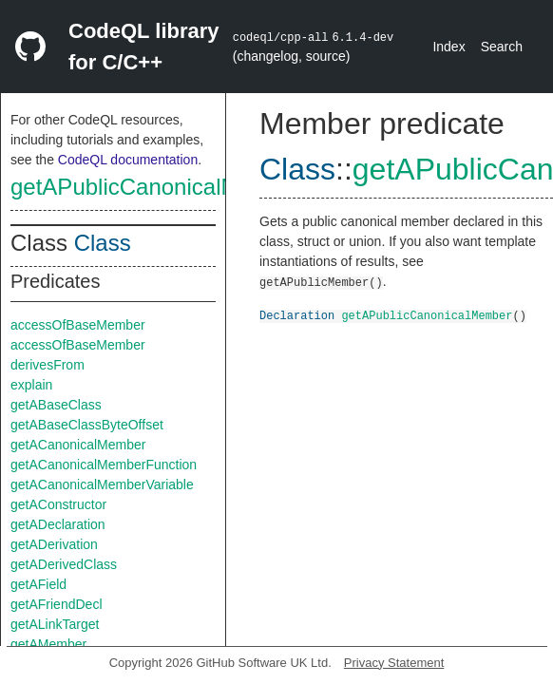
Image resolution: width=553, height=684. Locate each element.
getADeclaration (57, 524)
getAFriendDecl (56, 604)
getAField (38, 584)
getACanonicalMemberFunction (103, 464)
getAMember (48, 644)
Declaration (296, 315)
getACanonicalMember (77, 444)
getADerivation (54, 544)
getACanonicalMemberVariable (102, 484)
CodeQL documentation (128, 159)
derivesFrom (47, 364)
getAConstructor (58, 504)
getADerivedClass (63, 564)
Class (102, 243)
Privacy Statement (394, 663)
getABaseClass (56, 404)
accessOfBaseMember (77, 324)
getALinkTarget (54, 624)
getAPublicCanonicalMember (157, 187)
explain (31, 384)
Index (448, 46)
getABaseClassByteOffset (86, 424)
